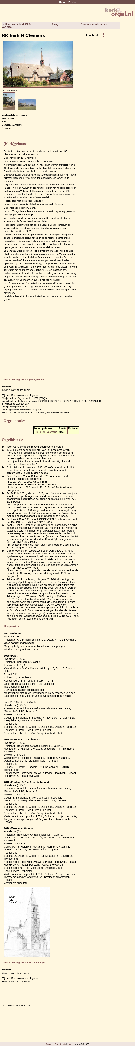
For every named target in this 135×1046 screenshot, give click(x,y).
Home (62, 2)
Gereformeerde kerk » (94, 24)
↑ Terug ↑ (55, 24)
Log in (70, 1044)
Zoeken (72, 2)
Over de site (60, 1044)
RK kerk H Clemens (45, 432)
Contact (49, 1044)
